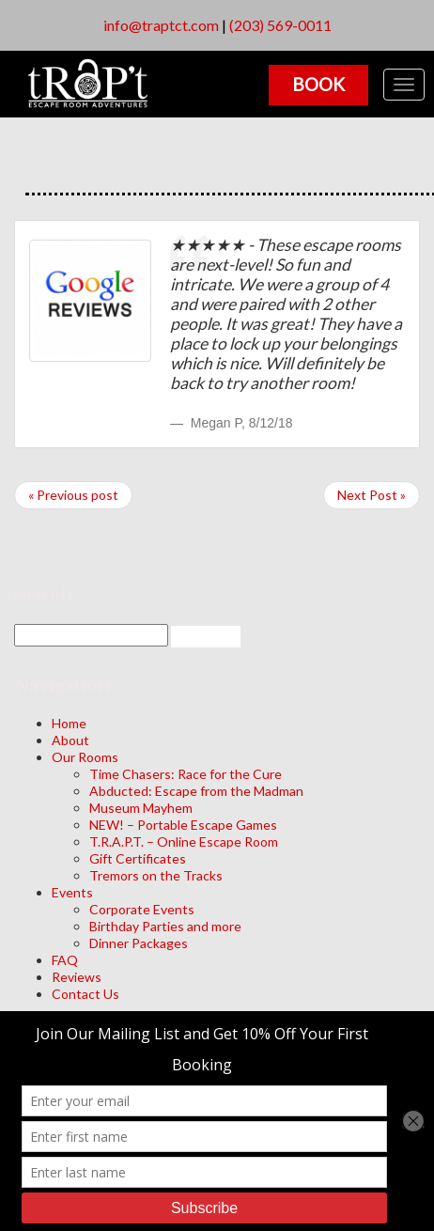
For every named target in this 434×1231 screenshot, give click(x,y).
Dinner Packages (138, 943)
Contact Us (85, 994)
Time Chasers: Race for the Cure (185, 774)
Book (318, 84)
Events (72, 892)
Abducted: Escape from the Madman (196, 791)
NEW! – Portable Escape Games (183, 825)
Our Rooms (85, 757)
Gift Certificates (137, 858)
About (70, 740)
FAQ (65, 960)
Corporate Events (141, 909)
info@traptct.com (161, 25)
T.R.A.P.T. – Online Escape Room (183, 841)
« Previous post (73, 495)
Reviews (76, 977)
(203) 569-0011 (280, 25)
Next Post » (371, 495)
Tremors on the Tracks (156, 875)
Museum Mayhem (141, 808)
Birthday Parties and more (165, 926)
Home (69, 723)
